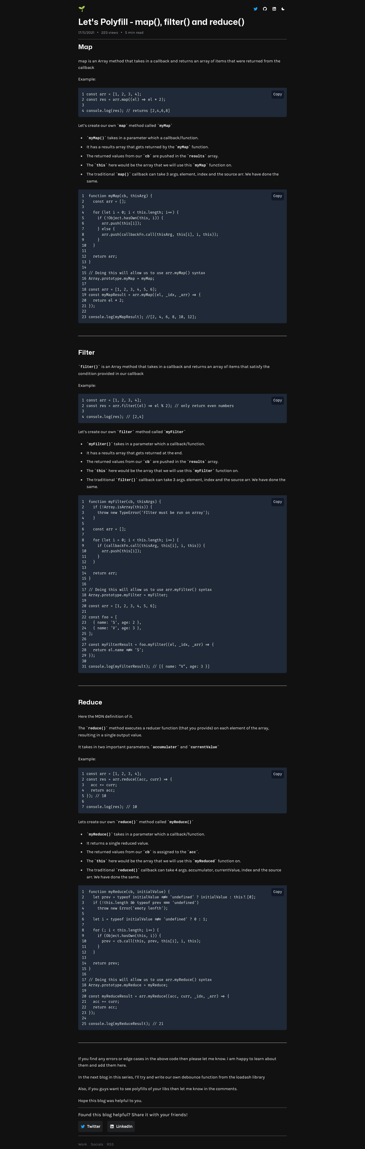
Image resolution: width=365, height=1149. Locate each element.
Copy (277, 94)
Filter (86, 353)
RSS (110, 1144)
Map (85, 47)
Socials (97, 1144)
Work (82, 1144)
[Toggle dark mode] (283, 9)
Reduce (90, 702)
